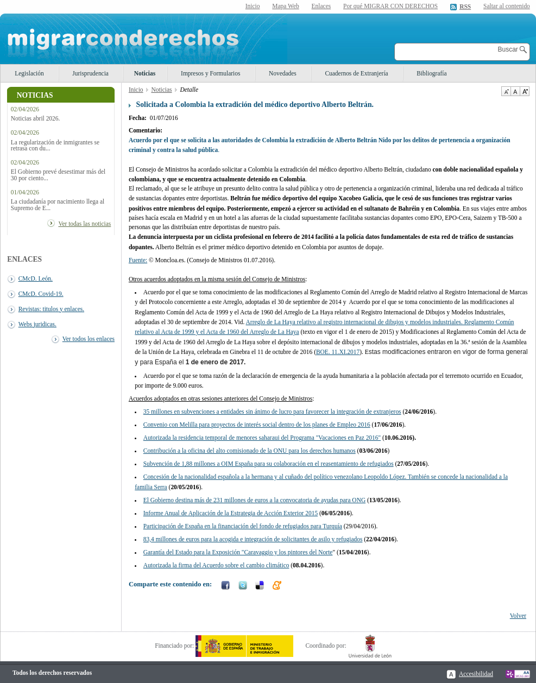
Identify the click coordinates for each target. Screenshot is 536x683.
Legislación (29, 73)
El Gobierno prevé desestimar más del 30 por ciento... (58, 175)
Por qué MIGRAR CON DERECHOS (390, 6)
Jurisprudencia (90, 73)
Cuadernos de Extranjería (356, 73)
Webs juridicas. (37, 324)
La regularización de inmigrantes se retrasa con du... (55, 145)
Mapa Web (285, 6)
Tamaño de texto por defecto (515, 91)
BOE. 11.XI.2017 (338, 352)
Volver (518, 615)
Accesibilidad (476, 674)
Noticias (144, 73)
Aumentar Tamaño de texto (524, 91)
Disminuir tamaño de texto (505, 91)
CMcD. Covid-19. (41, 293)
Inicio (252, 6)
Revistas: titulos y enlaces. (51, 309)
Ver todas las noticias (84, 223)
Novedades (283, 73)
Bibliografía (431, 73)
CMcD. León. (35, 278)
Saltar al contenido (506, 6)
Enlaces (321, 6)
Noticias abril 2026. (35, 119)
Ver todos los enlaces (88, 339)
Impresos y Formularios (210, 73)
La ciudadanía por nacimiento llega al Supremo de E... (57, 205)
